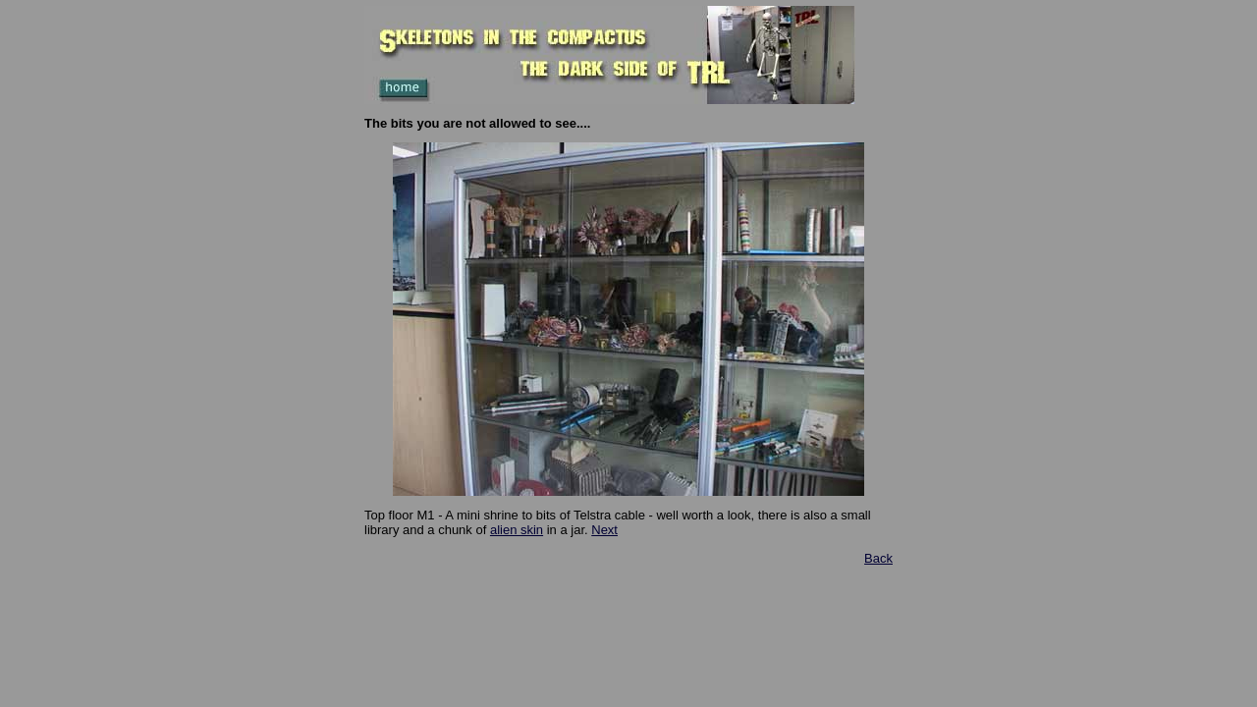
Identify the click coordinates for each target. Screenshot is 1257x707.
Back (878, 558)
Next (604, 529)
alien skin (516, 529)
